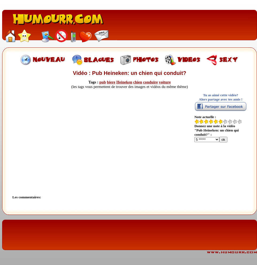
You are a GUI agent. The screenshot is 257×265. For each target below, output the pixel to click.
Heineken (124, 82)
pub (102, 82)
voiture (165, 82)
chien (137, 82)
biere (111, 82)
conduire (150, 82)
